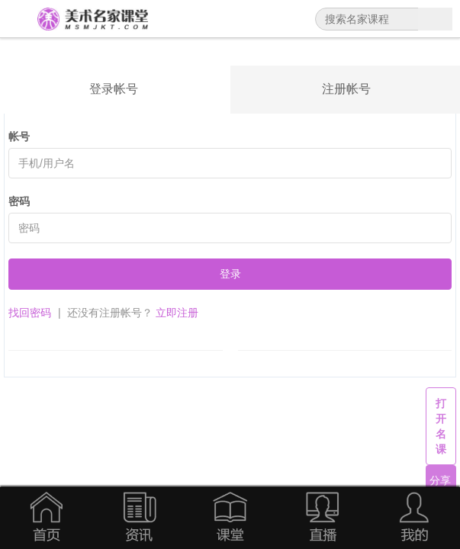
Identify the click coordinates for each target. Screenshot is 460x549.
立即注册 (177, 313)
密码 (19, 201)
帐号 (19, 136)
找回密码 (29, 313)
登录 (230, 274)
